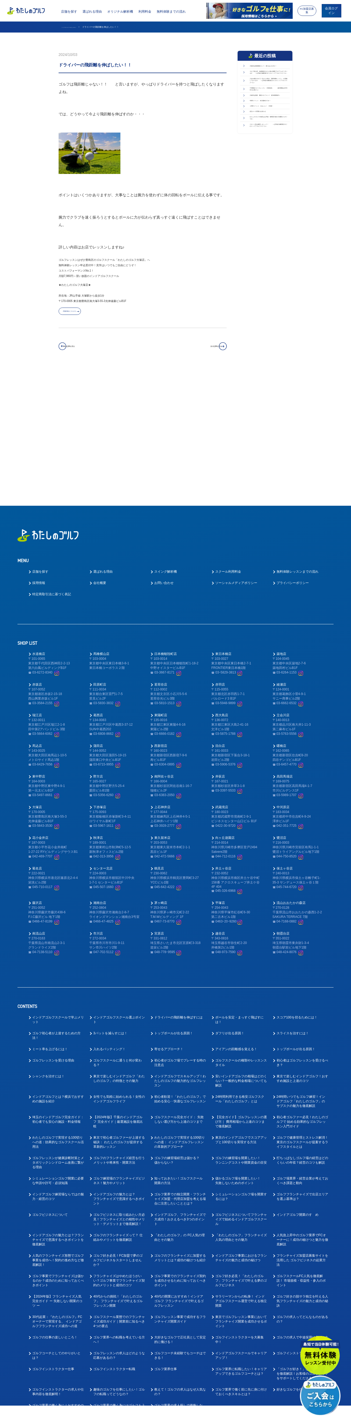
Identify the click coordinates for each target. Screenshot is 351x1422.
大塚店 (37, 678)
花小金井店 (40, 709)
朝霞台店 (283, 805)
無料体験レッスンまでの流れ (297, 443)
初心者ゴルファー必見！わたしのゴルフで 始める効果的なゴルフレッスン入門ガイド (302, 993)
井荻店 (220, 648)
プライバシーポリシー (293, 454)
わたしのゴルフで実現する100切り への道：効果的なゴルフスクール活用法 (58, 1013)
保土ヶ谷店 (285, 740)
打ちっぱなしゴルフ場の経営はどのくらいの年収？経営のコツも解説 (302, 1032)
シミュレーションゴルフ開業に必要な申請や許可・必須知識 (58, 1052)
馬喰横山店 (101, 525)
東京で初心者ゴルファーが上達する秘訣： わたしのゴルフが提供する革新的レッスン (119, 1013)
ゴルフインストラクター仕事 (53, 1240)
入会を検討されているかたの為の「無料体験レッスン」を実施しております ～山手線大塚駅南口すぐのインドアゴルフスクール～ (269, 127)
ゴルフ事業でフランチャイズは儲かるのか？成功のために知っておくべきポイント (58, 1152)
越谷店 (220, 805)
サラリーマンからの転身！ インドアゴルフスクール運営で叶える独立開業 (241, 1172)
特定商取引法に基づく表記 (51, 466)
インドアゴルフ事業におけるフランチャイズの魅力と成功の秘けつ (241, 1129)
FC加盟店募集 (307, 10)
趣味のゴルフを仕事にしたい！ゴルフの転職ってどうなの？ (119, 1263)
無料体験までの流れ (171, 11)
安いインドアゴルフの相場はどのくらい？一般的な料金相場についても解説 (241, 952)
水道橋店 (38, 525)
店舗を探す (69, 11)
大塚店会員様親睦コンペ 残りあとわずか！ (269, 71)
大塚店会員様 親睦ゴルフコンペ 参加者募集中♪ (269, 172)
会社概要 (99, 454)
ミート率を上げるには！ (50, 920)
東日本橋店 (223, 525)
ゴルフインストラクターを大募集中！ (239, 1211)
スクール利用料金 (228, 443)
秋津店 (98, 709)
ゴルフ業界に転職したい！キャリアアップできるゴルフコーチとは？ (241, 1243)
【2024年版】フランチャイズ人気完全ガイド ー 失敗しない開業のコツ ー (57, 1172)
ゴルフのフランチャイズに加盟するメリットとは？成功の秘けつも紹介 (180, 1129)
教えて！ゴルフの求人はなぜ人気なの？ (180, 1263)
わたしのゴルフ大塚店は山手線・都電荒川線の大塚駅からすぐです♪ (269, 237)
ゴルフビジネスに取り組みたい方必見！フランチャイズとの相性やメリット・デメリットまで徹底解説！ (119, 1090)
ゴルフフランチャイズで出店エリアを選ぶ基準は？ (302, 1068)
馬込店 (37, 617)
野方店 (98, 648)
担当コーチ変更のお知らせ (267, 220)
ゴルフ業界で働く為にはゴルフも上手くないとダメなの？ (119, 1279)
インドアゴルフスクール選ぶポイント (119, 891)
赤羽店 (220, 556)
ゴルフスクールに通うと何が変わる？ (117, 934)
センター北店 (103, 740)
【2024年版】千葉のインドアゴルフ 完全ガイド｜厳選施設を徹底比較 (117, 993)
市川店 (98, 805)
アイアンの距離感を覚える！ (236, 920)
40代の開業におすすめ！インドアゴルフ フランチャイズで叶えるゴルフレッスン (178, 1172)
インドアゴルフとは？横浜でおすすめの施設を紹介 (58, 970)
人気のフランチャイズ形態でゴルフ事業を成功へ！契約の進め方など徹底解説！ (58, 1131)
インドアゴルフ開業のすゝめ (297, 1086)
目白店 (220, 617)
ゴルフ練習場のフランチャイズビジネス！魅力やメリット (119, 1052)
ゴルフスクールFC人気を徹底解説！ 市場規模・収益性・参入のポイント (301, 1152)
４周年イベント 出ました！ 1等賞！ (270, 206)
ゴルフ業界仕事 (165, 1240)
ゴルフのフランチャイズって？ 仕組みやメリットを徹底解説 (117, 1109)
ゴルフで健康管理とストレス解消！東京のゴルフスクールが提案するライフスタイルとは (302, 1013)
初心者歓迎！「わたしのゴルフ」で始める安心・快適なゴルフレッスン (180, 970)
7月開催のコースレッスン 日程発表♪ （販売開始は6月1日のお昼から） (268, 153)
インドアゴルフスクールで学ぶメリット (58, 891)
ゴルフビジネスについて (50, 1086)
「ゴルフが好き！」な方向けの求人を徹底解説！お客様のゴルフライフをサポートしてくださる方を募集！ (302, 1245)
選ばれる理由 (92, 11)
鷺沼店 (281, 709)
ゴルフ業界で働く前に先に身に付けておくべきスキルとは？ (241, 1263)
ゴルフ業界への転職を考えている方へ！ (119, 1211)
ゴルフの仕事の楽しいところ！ (54, 1209)
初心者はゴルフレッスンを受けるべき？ (302, 934)
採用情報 (38, 454)
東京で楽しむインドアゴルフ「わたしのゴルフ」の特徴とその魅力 (119, 950)
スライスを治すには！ (293, 905)
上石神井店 (162, 678)
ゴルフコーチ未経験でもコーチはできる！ (180, 1227)
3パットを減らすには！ (110, 905)
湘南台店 (99, 774)
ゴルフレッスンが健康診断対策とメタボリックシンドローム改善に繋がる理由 (58, 1034)
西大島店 (221, 587)
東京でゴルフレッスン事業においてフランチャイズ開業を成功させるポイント (241, 1192)
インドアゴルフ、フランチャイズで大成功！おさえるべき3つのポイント (180, 1090)
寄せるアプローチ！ (168, 920)
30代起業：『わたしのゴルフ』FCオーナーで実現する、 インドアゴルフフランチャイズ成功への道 (57, 1192)
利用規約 (225, 1414)
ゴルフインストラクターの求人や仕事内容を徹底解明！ (58, 1263)
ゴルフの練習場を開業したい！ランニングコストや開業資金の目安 (241, 1032)
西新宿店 (160, 617)
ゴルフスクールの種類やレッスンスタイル (241, 934)
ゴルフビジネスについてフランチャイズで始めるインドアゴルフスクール (241, 1090)
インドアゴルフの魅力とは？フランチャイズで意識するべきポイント (119, 1070)
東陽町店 (160, 587)
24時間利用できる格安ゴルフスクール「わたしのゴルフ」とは (239, 970)
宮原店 (159, 805)
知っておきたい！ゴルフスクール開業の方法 (178, 1052)
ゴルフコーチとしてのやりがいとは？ (56, 1227)
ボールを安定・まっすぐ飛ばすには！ (239, 891)
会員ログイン (331, 10)
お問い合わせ (164, 454)
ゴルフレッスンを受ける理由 (53, 932)
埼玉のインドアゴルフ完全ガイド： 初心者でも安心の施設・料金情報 (58, 991)
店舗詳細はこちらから (84, 314)
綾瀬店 (281, 556)
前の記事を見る (83, 350)
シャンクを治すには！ (48, 948)
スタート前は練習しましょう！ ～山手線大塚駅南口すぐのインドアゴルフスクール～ (269, 261)
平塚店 (220, 774)
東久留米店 (162, 709)
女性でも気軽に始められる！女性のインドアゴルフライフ (119, 970)
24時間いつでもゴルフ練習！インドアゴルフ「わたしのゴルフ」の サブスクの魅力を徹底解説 (301, 972)
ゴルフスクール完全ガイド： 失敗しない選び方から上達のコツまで (178, 991)
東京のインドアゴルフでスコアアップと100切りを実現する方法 (241, 1011)
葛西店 (98, 587)
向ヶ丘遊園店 (225, 709)
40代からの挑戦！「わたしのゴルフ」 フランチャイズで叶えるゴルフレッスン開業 (117, 1172)
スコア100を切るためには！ (297, 889)
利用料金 (144, 11)
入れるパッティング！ (109, 920)
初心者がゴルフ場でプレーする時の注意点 (180, 934)
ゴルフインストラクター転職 (114, 1240)
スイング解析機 (165, 443)
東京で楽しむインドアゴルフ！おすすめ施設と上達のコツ (302, 950)
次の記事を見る (201, 350)
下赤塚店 (99, 678)
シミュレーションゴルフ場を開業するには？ (241, 1068)
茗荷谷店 (160, 556)
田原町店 (99, 556)
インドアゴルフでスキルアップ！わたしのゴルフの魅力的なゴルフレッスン (180, 952)
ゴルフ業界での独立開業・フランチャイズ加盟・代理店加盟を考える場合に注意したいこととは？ (180, 1070)
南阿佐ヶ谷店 (164, 648)
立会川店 (283, 587)
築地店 (281, 525)
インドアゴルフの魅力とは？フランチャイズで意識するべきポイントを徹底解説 (58, 1111)
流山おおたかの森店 (291, 774)
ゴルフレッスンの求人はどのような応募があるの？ (119, 1227)
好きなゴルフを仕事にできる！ (299, 1261)
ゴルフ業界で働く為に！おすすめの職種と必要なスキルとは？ (58, 1279)
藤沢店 (37, 774)
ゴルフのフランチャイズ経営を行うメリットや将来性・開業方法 (119, 1032)
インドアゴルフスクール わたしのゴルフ (81, 27)
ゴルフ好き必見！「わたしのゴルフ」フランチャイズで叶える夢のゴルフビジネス (241, 1152)
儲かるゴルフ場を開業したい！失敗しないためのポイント (237, 1052)
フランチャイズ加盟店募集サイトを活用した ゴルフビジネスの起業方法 (302, 1131)
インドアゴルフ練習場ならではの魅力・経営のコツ (58, 1068)
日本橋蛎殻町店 (165, 525)
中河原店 (283, 678)
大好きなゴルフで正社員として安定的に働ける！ (180, 1211)
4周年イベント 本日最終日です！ (268, 189)
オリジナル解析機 (120, 11)
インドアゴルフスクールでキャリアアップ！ (241, 1227)
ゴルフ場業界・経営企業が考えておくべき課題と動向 (302, 1052)
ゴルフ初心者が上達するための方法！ (56, 907)
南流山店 (38, 805)
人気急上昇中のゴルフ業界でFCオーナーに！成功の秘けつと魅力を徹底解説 (302, 1111)
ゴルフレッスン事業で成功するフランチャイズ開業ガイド (180, 1190)
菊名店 (37, 740)
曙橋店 (281, 617)
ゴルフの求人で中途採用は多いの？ (302, 1209)
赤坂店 (37, 556)
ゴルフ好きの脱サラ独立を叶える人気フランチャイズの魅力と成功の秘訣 (302, 1172)
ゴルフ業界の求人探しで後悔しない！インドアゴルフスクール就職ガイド (180, 1281)
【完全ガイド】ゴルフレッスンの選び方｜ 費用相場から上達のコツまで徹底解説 (241, 993)
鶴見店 (159, 740)
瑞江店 (37, 587)
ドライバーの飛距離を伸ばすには (178, 889)
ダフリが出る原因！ (229, 905)
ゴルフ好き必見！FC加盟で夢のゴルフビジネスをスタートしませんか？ (118, 1131)
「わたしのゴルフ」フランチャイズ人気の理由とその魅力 (241, 1109)
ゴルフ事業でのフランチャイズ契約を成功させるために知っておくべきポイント (180, 1152)
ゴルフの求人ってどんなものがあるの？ (302, 1190)
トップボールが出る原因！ (173, 905)
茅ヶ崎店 (160, 774)
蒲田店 (98, 617)
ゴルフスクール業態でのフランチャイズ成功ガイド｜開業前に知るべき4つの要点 (119, 1192)
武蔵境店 (221, 678)
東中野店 (38, 648)
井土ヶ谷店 (223, 740)
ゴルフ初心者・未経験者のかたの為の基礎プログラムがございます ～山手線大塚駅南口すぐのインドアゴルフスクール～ (269, 95)
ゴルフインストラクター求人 (297, 1225)
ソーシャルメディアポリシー (236, 454)
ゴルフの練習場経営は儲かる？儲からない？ (176, 1032)
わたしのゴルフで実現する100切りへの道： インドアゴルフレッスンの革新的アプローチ (179, 1013)
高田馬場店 (285, 648)
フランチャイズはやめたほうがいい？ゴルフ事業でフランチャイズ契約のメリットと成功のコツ (119, 1152)
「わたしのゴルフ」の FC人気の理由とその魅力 (179, 1109)
